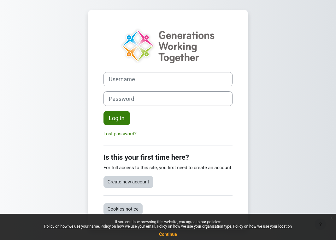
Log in (117, 118)
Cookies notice (123, 209)
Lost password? (120, 134)
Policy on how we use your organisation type (194, 226)
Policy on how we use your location (262, 226)
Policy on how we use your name (71, 226)
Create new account (128, 182)
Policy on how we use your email (128, 226)
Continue (168, 234)
